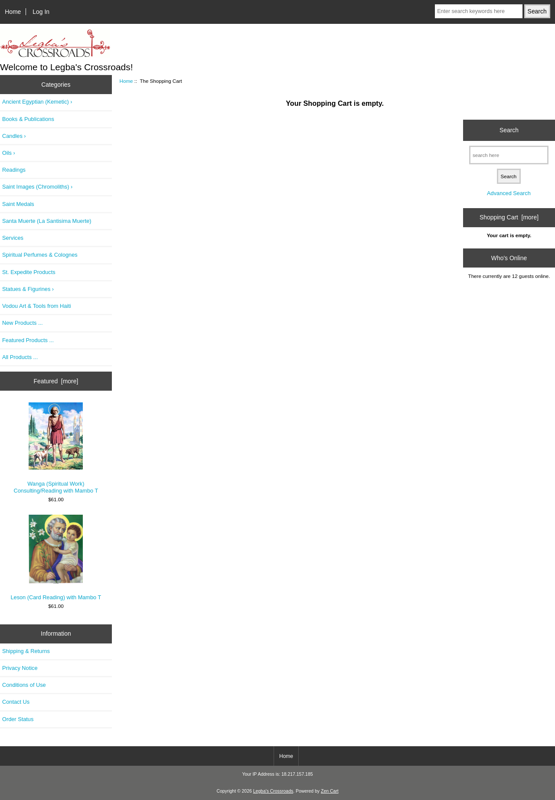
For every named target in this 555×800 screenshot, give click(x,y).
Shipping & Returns (26, 651)
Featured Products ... (28, 340)
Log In (41, 11)
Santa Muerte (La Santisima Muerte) (46, 221)
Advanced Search (509, 193)
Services (12, 238)
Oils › (8, 153)
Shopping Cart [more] (509, 217)
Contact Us (15, 702)
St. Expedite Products (29, 272)
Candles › (14, 136)
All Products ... (20, 357)
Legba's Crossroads (273, 791)
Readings (14, 170)
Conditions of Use (24, 685)
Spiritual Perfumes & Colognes (40, 254)
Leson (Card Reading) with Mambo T (55, 558)
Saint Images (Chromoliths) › (37, 186)
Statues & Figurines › (28, 289)
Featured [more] (55, 381)
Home (13, 11)
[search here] (508, 155)
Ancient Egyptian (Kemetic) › (37, 101)
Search (509, 130)
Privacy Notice (19, 668)
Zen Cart (330, 791)
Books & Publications (28, 119)
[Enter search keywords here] (478, 11)
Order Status (17, 719)
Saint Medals (18, 204)
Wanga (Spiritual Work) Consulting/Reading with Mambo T (56, 448)
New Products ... (22, 323)
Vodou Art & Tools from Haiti (36, 306)
